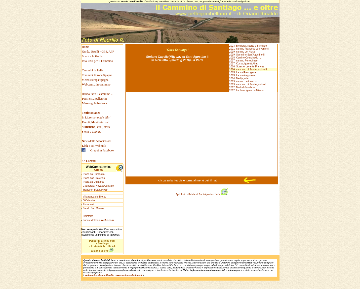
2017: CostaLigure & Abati (243, 63)
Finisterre (88, 216)
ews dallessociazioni (96, 141)
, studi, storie (96, 127)
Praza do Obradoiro (94, 174)
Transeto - (95, 189)
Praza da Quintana (93, 181)
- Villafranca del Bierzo (93, 196)
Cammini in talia (92, 70)
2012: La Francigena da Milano (246, 90)
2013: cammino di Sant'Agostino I (247, 84)
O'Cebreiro (89, 200)
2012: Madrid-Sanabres (242, 87)
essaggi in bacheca (94, 103)
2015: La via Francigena (242, 72)
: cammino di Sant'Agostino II (248, 69)
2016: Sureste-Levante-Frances (246, 66)
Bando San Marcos (93, 208)
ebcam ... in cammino (96, 84)
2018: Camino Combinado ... (245, 57)
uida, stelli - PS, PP (98, 51)
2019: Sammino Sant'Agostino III (247, 54)
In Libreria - (96, 117)
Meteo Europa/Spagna (95, 80)
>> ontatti (89, 161)
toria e (91, 131)
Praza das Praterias (94, 178)
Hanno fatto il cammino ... (97, 94)
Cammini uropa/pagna (97, 75)
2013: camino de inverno (243, 81)
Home (85, 47)
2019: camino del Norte (242, 51)
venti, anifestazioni (96, 122)
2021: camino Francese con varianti (249, 48)
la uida (92, 56)
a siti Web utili (94, 145)
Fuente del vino (98, 220)
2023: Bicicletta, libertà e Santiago (248, 45)
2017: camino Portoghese (243, 60)
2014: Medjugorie (238, 78)
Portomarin (89, 204)
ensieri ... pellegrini (94, 98)
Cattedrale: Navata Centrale (98, 185)
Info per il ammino (98, 61)
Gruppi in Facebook (102, 150)
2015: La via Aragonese (242, 75)
